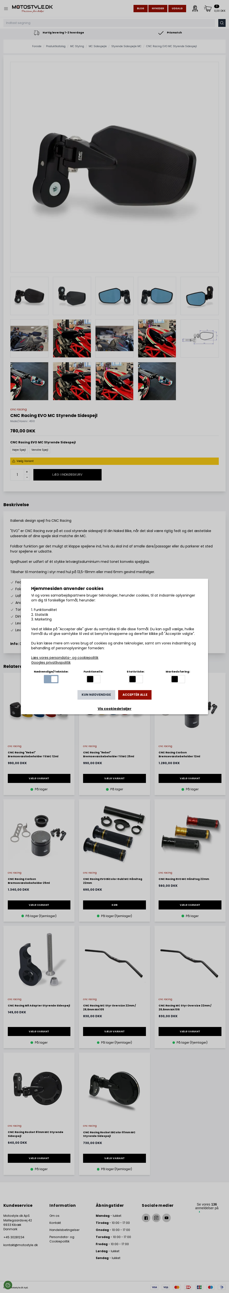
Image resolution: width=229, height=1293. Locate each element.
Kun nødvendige (96, 695)
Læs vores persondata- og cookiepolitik (64, 657)
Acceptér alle (135, 695)
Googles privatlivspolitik (51, 662)
